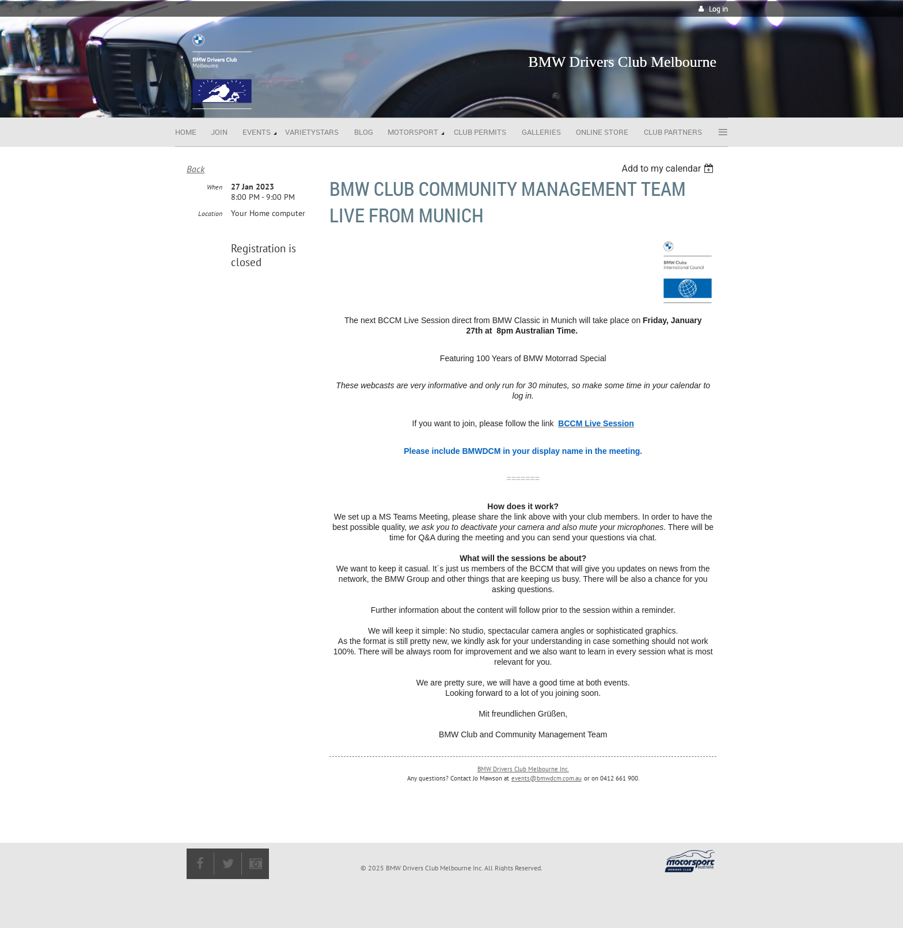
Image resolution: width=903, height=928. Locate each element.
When (214, 187)
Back (195, 169)
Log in (718, 9)
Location (210, 213)
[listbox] (668, 168)
